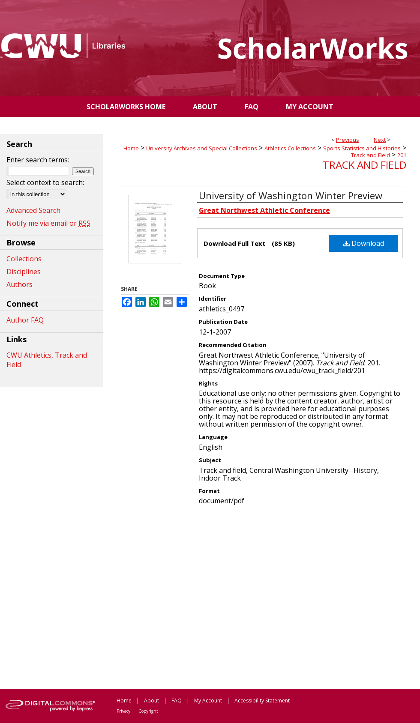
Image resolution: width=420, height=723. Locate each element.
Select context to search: (45, 182)
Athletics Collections (290, 148)
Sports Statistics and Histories (362, 148)
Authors (19, 284)
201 (401, 155)
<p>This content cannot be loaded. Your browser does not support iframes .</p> (263, 596)
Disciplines (23, 271)
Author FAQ (25, 320)
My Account (208, 700)
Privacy (123, 711)
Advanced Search (33, 210)
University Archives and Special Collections (201, 148)
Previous (347, 139)
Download (363, 243)
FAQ (176, 700)
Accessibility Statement (262, 700)
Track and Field (370, 155)
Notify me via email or (48, 223)
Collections (24, 258)
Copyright (148, 711)
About (151, 700)
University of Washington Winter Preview (290, 195)
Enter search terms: (37, 159)
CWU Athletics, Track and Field (46, 359)
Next (380, 139)
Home (131, 148)
